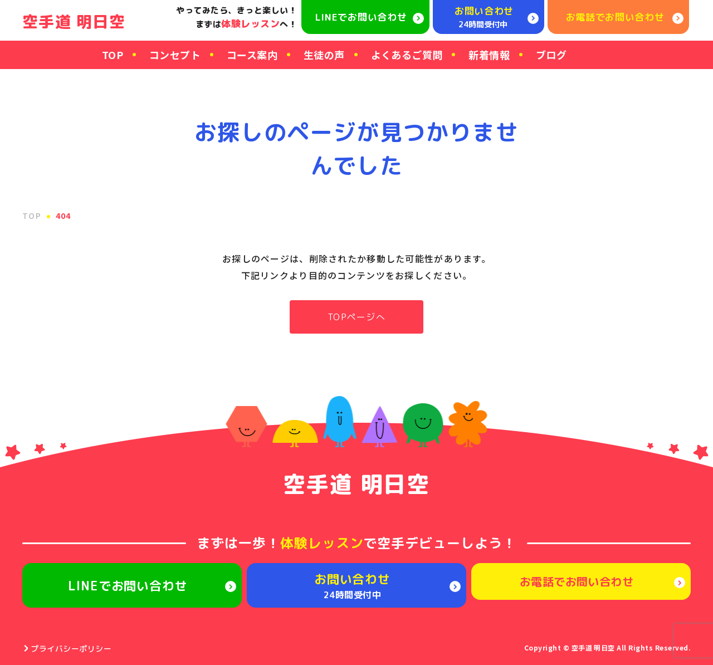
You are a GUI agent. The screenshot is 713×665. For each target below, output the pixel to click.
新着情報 (489, 54)
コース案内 (252, 54)
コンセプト (175, 54)
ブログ (551, 54)
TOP (112, 54)
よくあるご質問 (407, 54)
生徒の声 (324, 54)
